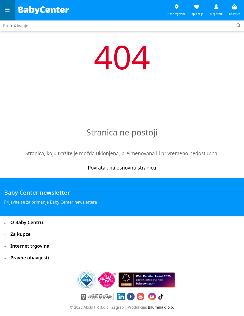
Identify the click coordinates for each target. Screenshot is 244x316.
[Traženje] (238, 26)
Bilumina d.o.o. (161, 307)
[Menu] (7, 10)
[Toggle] (5, 223)
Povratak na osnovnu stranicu (122, 167)
